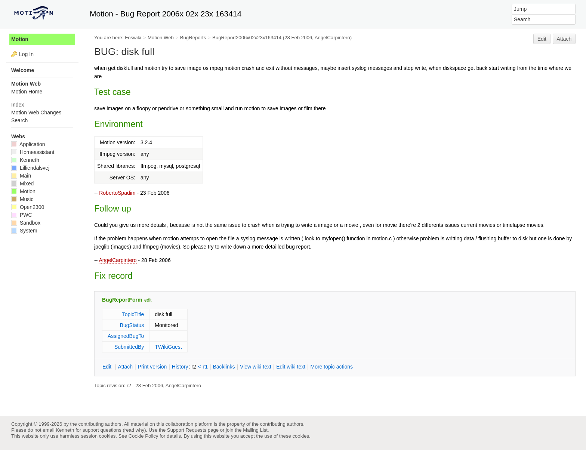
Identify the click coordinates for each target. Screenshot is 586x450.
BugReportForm (122, 300)
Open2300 (27, 207)
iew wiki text (255, 367)
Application (28, 144)
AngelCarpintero (117, 260)
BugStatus (132, 325)
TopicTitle (133, 314)
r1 (205, 367)
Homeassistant (32, 152)
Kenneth (25, 160)
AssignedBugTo (126, 336)
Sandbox (25, 223)
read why (134, 430)
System (24, 231)
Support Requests (186, 430)
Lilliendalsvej (30, 168)
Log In (26, 54)
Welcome (22, 70)
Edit (541, 39)
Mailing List (255, 430)
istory (180, 367)
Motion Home (26, 92)
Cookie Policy (143, 436)
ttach (125, 367)
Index (17, 105)
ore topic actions (331, 367)
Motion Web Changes (36, 112)
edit (147, 300)
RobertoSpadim (117, 193)
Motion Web (161, 37)
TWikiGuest (168, 347)
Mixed (22, 184)
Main (21, 176)
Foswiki (133, 37)
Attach (564, 39)
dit (107, 367)
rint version (152, 367)
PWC (21, 215)
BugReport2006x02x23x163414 (246, 37)
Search (19, 120)
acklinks (224, 367)
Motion (19, 39)
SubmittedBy (129, 347)
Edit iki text (290, 367)
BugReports (193, 37)
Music (22, 199)
